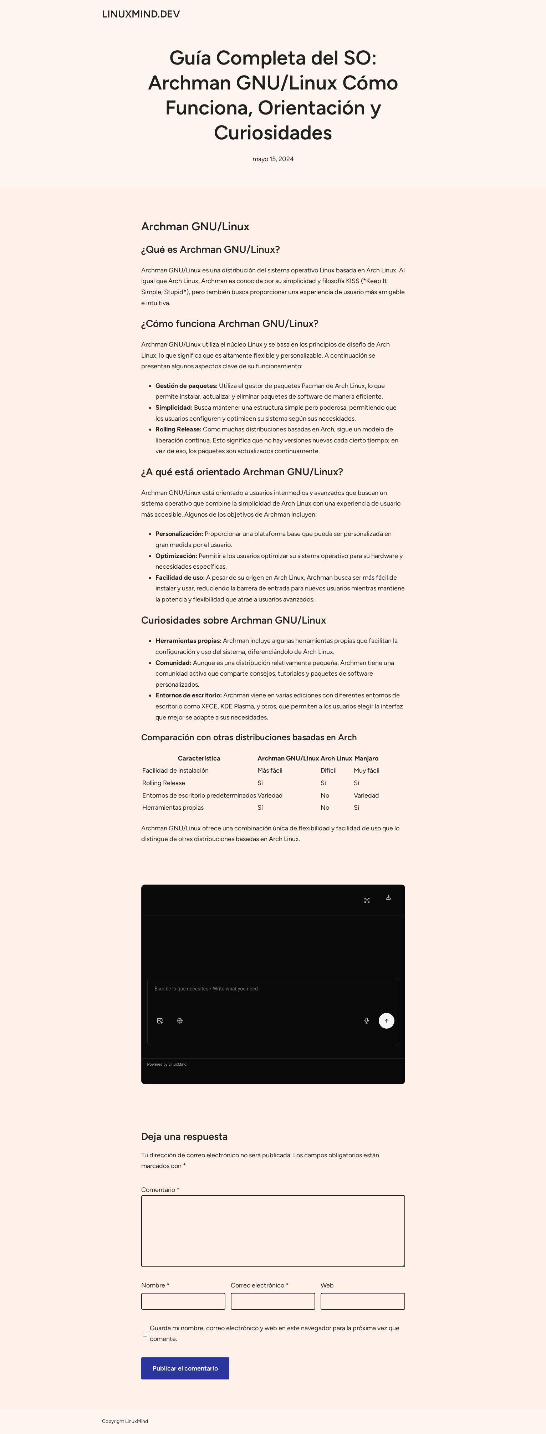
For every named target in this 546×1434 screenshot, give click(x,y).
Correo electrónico (260, 1285)
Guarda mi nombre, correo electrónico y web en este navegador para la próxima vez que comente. (274, 1333)
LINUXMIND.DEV (141, 14)
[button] (160, 1021)
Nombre (155, 1285)
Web (327, 1285)
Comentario (160, 1190)
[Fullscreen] (367, 900)
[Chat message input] (273, 990)
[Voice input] (366, 1021)
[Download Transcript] (388, 897)
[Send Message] (386, 1021)
